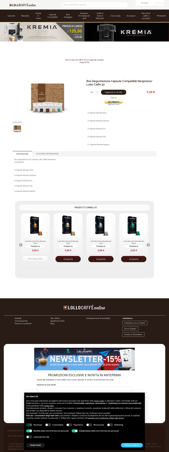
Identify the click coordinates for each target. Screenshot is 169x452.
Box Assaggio (68, 15)
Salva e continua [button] (132, 445)
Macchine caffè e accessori (146, 15)
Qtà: (92, 87)
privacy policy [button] (99, 401)
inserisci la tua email (46, 379)
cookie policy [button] (49, 406)
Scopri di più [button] (35, 445)
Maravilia (25, 16)
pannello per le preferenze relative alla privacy (106, 418)
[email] (84, 384)
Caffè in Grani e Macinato (100, 15)
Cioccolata (115, 16)
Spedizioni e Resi (58, 316)
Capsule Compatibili (52, 15)
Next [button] (148, 240)
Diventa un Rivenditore (133, 329)
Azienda (18, 313)
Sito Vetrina (55, 313)
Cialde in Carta (38, 15)
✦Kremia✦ (161, 16)
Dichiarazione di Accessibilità (98, 313)
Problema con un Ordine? (134, 318)
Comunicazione (21, 316)
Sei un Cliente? (130, 323)
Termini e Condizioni (23, 318)
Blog (52, 318)
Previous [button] (21, 240)
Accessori (131, 16)
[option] (35, 235)
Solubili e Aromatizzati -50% (84, 15)
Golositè (11, 16)
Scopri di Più (85, 57)
